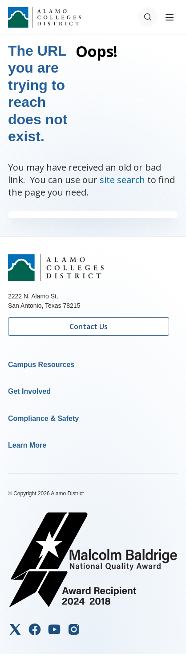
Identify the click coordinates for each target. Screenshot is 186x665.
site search (122, 180)
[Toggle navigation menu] (170, 17)
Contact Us (88, 326)
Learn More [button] (27, 445)
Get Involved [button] (29, 391)
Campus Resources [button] (41, 364)
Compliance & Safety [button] (43, 418)
